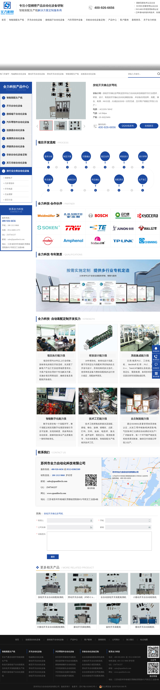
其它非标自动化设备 (17, 163)
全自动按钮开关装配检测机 (113, 597)
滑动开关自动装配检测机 (92, 668)
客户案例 (124, 20)
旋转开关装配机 (113, 627)
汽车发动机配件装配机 (64, 676)
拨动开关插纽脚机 (82, 627)
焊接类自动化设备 (16, 146)
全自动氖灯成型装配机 (91, 665)
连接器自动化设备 (88, 74)
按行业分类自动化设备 (18, 171)
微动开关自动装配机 (144, 627)
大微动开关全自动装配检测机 (51, 627)
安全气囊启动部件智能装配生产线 (13, 659)
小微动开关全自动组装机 (145, 597)
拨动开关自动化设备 (37, 672)
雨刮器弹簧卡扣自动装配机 (66, 661)
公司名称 (42, 527)
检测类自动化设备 (16, 138)
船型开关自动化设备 (37, 665)
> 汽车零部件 (8, 183)
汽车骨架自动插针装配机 (65, 672)
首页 (4, 20)
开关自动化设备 (34, 20)
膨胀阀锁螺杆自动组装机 (65, 665)
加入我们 (130, 640)
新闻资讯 (136, 20)
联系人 (41, 520)
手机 (102, 520)
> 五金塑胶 (7, 194)
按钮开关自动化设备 (37, 676)
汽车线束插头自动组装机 (65, 668)
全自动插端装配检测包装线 (93, 657)
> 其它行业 (7, 200)
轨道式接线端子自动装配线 (13, 665)
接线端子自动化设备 (55, 20)
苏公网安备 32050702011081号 (113, 686)
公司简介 (116, 640)
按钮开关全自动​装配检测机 (51, 597)
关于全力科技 (149, 20)
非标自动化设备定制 (95, 20)
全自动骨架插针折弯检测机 (93, 672)
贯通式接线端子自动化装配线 (13, 674)
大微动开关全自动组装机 (92, 661)
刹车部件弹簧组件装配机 (65, 657)
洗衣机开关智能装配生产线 (13, 668)
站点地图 (144, 640)
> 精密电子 (7, 178)
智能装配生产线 (16, 20)
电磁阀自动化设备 (18, 74)
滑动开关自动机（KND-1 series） (84, 597)
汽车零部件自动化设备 (18, 122)
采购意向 (42, 534)
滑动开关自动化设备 (55, 74)
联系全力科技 (114, 652)
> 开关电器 (7, 189)
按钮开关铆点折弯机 (151, 67)
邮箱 (102, 527)
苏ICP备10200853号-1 (88, 687)
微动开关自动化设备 (36, 74)
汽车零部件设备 (75, 20)
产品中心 (112, 20)
